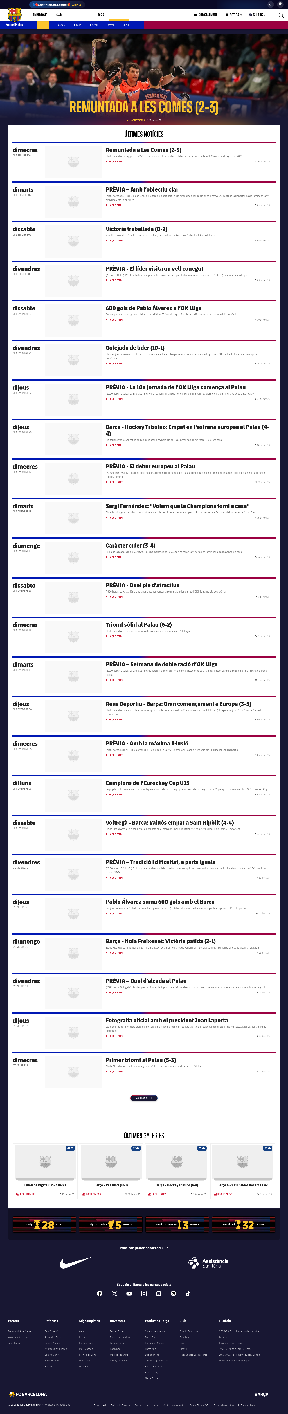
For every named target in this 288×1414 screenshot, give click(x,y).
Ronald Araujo (52, 1338)
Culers (257, 15)
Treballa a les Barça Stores (193, 1350)
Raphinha (115, 1344)
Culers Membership (155, 1326)
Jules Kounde (52, 1356)
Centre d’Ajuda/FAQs (156, 1356)
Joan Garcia (14, 1338)
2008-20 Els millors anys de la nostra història (239, 1329)
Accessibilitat (153, 1400)
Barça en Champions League (234, 1356)
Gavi (81, 1326)
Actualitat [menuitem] (43, 24)
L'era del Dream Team (230, 1338)
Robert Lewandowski (121, 1332)
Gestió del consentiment (225, 1400)
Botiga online (152, 1350)
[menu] (280, 4)
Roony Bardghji (118, 1356)
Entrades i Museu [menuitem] (212, 15)
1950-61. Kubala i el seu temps (235, 1344)
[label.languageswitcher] (270, 4)
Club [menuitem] (59, 15)
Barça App (150, 1344)
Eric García (50, 1362)
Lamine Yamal (117, 1338)
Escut (182, 1338)
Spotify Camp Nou (189, 1326)
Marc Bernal (85, 1362)
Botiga (236, 15)
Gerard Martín (52, 1350)
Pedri (82, 1332)
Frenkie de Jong (87, 1350)
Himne (183, 1344)
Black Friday (151, 1368)
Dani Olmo (85, 1356)
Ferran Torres (117, 1326)
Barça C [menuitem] (61, 24)
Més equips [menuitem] (115, 15)
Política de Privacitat (121, 1400)
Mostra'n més (147, 1093)
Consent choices (248, 1400)
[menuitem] (280, 3)
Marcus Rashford (119, 1350)
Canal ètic (185, 1332)
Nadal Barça (151, 1374)
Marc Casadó (86, 1344)
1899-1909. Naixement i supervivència (239, 1350)
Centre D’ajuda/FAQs (199, 1400)
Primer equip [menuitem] (40, 15)
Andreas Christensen (56, 1344)
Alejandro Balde (53, 1332)
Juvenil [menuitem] (94, 24)
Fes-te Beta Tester (154, 1362)
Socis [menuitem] (96, 15)
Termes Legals (100, 1400)
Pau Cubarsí (51, 1326)
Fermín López (86, 1338)
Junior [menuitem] (77, 24)
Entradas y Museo (154, 1338)
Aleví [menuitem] (126, 24)
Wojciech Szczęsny (18, 1332)
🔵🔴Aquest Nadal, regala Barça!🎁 (57, 4)
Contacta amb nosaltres (174, 1400)
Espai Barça (77, 15)
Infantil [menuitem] (111, 24)
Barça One (150, 1332)
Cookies (138, 1400)
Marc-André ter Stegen (20, 1326)
